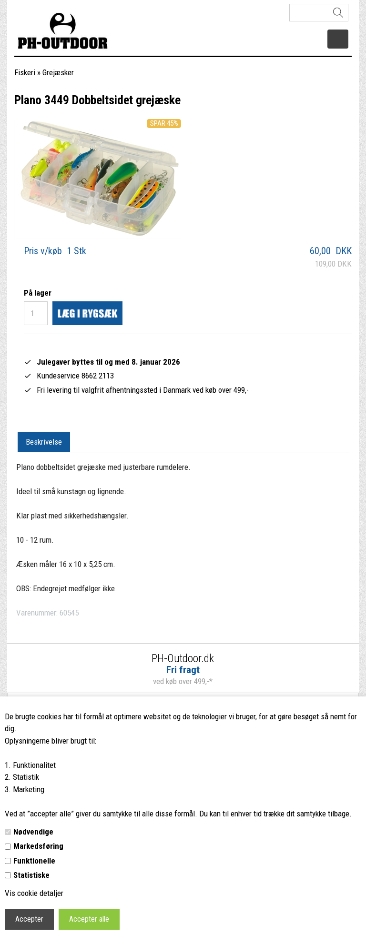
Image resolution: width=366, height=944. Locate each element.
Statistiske (31, 875)
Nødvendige (33, 831)
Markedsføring (38, 846)
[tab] (44, 442)
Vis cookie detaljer (34, 893)
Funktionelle (34, 860)
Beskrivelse (44, 442)
